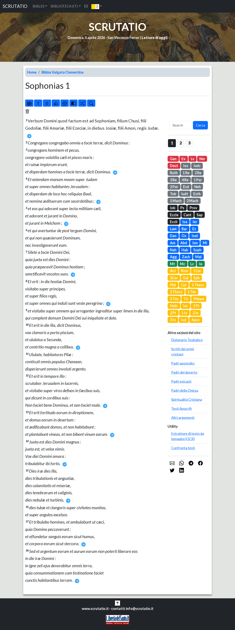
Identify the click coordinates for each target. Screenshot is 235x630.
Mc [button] (182, 264)
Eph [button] (197, 278)
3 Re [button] (173, 180)
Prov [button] (193, 208)
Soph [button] (197, 250)
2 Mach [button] (192, 201)
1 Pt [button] (196, 306)
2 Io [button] (195, 313)
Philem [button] (199, 299)
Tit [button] (186, 299)
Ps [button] (182, 208)
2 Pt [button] (173, 313)
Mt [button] (172, 264)
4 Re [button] (185, 180)
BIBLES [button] (38, 6)
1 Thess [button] (198, 285)
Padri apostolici (183, 363)
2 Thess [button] (176, 292)
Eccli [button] (173, 222)
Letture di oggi (154, 37)
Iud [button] (183, 320)
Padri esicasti (181, 381)
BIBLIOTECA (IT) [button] (64, 6)
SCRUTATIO (15, 6)
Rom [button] (184, 271)
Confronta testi (183, 448)
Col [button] (183, 285)
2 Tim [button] (174, 299)
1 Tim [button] (191, 292)
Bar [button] (184, 229)
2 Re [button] (198, 173)
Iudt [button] (184, 194)
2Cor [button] (174, 278)
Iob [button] (172, 208)
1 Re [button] (186, 173)
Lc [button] (192, 264)
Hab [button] (185, 250)
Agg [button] (173, 257)
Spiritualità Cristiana (186, 399)
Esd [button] (186, 187)
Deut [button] (174, 166)
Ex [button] (183, 159)
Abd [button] (183, 243)
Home (32, 72)
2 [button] (181, 142)
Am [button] (172, 243)
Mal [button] (198, 257)
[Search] (181, 125)
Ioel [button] (195, 236)
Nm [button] (202, 159)
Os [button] (184, 236)
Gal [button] (185, 278)
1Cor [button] (197, 271)
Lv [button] (192, 159)
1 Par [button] (198, 180)
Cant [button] (187, 215)
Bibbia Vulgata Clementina (62, 72)
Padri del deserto (184, 372)
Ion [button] (195, 243)
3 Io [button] (173, 320)
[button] (97, 6)
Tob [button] (173, 194)
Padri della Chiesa (184, 390)
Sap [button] (200, 215)
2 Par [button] (174, 187)
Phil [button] (173, 285)
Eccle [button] (174, 215)
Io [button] (200, 264)
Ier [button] (195, 222)
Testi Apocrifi (181, 408)
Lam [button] (173, 229)
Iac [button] (185, 306)
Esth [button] (197, 194)
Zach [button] (186, 257)
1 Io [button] (184, 313)
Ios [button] (185, 166)
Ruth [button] (174, 173)
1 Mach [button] (176, 201)
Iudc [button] (197, 166)
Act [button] (173, 271)
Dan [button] (173, 236)
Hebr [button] (174, 306)
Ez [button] (194, 229)
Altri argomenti (182, 417)
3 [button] (189, 142)
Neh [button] (197, 187)
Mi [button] (205, 243)
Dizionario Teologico (187, 340)
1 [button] (172, 142)
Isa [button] (184, 222)
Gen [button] (173, 159)
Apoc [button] (196, 320)
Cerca (200, 125)
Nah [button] (173, 250)
